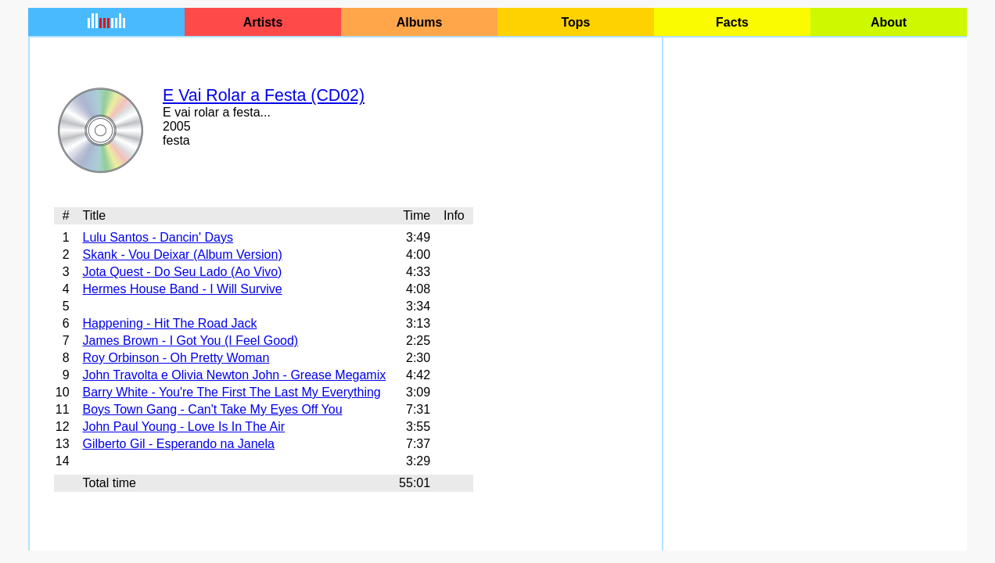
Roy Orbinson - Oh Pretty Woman (175, 357)
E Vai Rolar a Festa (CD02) (264, 95)
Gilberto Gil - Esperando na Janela (178, 443)
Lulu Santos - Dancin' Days (157, 237)
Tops (575, 22)
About (889, 22)
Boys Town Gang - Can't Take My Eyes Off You (212, 409)
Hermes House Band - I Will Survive (182, 289)
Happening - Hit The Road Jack (169, 323)
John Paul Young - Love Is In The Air (183, 426)
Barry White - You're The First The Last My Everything (231, 392)
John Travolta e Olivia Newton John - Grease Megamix (234, 375)
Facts (732, 22)
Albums (420, 22)
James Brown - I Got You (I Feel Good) (190, 340)
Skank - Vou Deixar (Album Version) (182, 254)
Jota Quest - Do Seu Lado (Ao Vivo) (182, 271)
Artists (263, 22)
